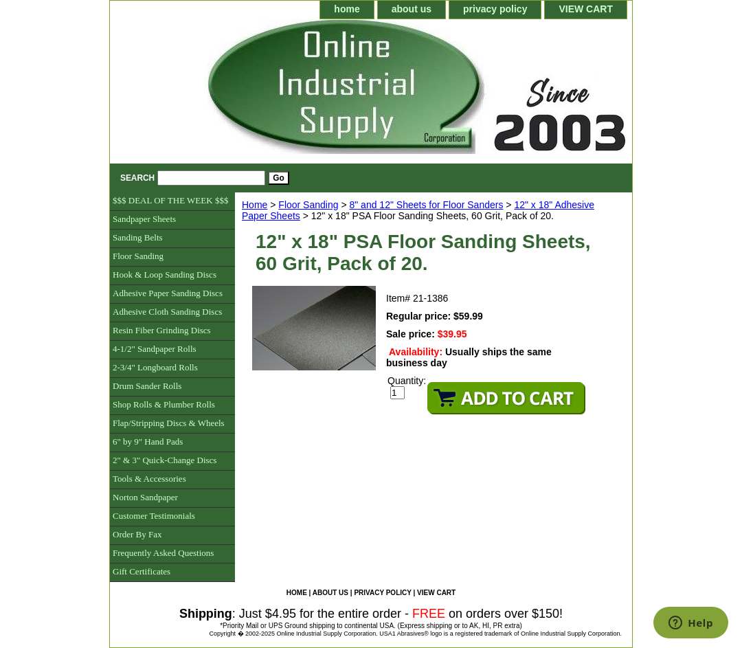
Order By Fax (137, 534)
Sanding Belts (138, 237)
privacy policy (495, 8)
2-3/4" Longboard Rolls (155, 367)
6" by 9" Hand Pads (148, 441)
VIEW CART (586, 8)
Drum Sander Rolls (147, 386)
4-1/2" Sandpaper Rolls (154, 349)
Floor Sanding (308, 204)
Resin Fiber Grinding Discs (162, 330)
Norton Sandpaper (145, 497)
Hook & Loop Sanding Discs (164, 274)
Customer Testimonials (154, 516)
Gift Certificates (141, 571)
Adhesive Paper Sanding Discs (168, 293)
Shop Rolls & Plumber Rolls (164, 404)
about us (411, 8)
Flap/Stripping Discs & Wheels (169, 423)
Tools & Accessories (149, 478)
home (346, 8)
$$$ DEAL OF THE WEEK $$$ (170, 200)
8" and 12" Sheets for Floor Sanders (426, 204)
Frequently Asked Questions (163, 553)
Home (254, 204)
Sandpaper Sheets (144, 219)
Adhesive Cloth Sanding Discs (167, 311)
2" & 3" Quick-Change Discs (164, 460)
